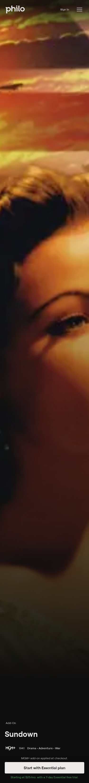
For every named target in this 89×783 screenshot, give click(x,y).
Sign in (64, 9)
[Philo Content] (79, 9)
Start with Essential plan (44, 767)
